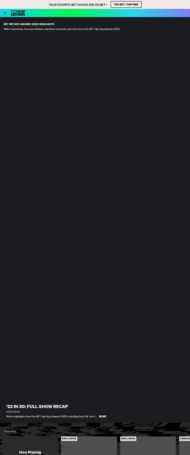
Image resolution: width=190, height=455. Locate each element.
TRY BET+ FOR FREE (126, 4)
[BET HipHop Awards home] (18, 15)
